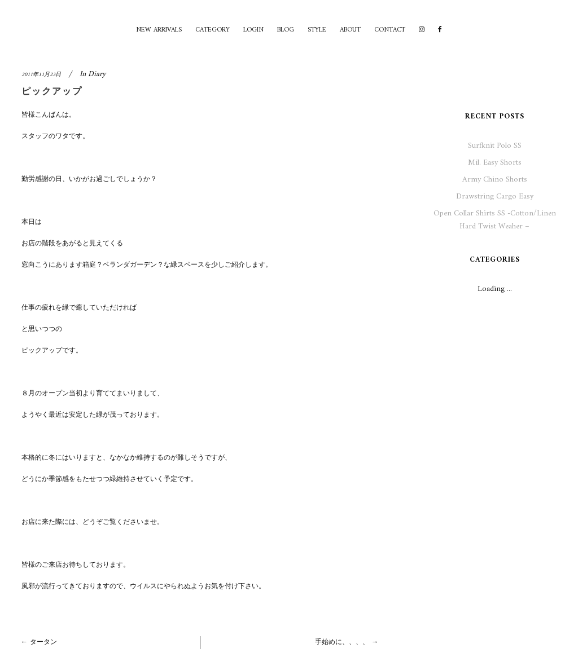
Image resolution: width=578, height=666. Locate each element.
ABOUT (350, 30)
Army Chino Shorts (494, 180)
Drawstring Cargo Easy (494, 196)
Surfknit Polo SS (495, 146)
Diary (97, 74)
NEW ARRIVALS (159, 30)
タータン (43, 643)
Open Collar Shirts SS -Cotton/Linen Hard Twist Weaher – (495, 219)
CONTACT (389, 30)
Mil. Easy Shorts (495, 163)
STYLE (317, 30)
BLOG (285, 30)
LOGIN (253, 30)
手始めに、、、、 (342, 643)
